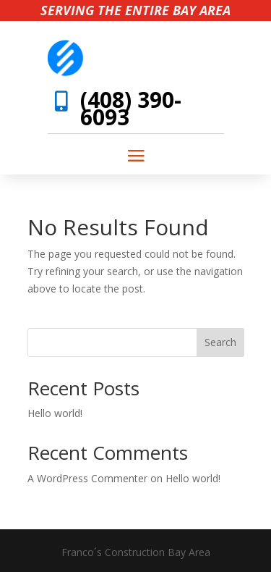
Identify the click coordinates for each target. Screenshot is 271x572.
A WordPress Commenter (87, 478)
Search (220, 342)
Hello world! (54, 413)
